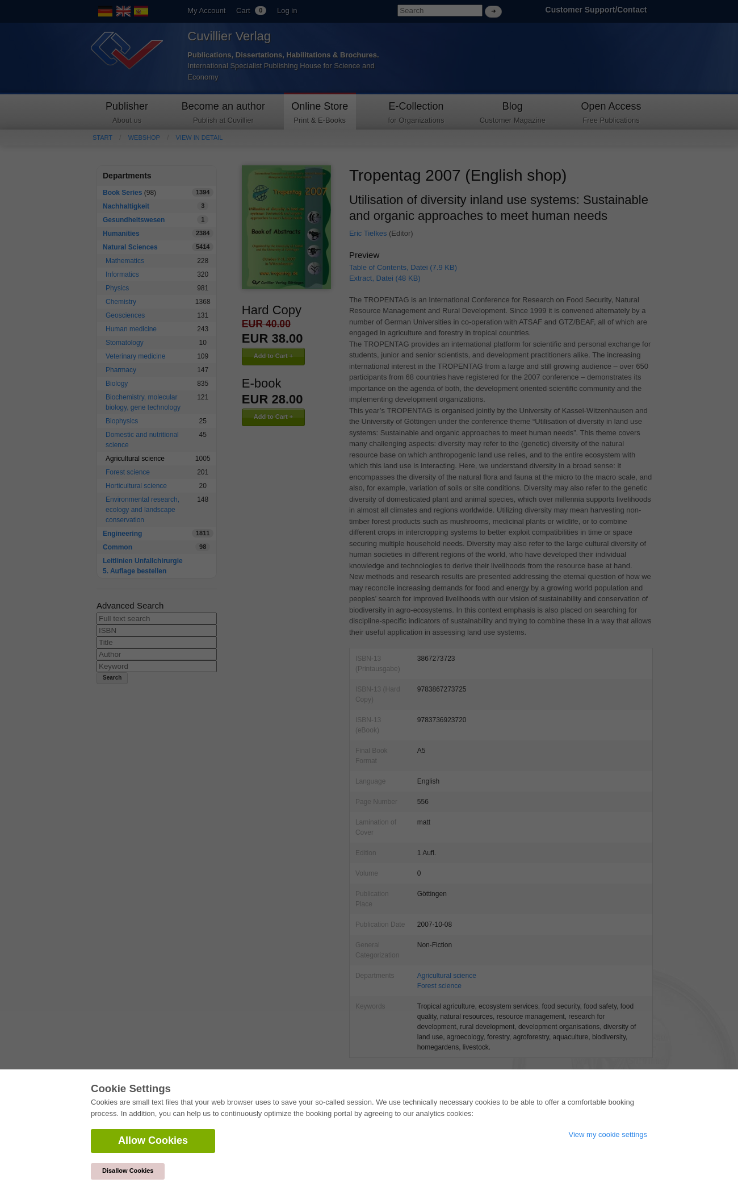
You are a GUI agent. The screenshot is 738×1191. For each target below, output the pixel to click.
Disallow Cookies (127, 1170)
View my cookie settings (608, 1134)
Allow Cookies (153, 1140)
